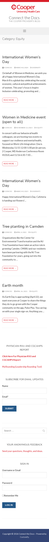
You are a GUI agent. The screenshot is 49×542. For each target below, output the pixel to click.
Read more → (10, 100)
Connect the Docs (24, 17)
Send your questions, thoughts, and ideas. (22, 451)
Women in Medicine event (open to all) (24, 119)
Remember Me (11, 495)
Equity (38, 128)
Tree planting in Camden (23, 226)
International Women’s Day (21, 59)
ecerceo (7, 68)
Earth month (12, 285)
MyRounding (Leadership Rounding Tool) (22, 366)
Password (7, 483)
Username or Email (11, 470)
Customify (24, 537)
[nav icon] (24, 31)
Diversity (35, 68)
